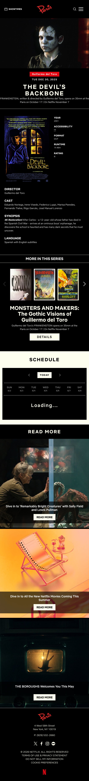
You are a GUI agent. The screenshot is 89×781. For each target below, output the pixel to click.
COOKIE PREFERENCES (44, 762)
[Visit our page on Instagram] (47, 743)
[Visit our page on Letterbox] (53, 743)
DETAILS (44, 337)
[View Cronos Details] (20, 284)
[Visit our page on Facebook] (41, 743)
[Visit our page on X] (35, 743)
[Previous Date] (29, 375)
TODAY (44, 375)
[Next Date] (60, 375)
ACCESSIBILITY (63, 126)
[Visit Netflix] (44, 774)
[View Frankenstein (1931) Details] (44, 284)
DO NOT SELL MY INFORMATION (44, 759)
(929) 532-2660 (46, 735)
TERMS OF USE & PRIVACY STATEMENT (44, 755)
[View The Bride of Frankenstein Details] (68, 284)
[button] (74, 9)
